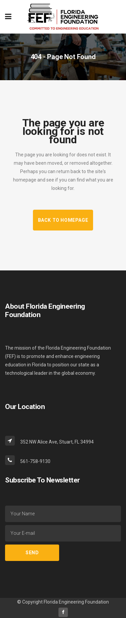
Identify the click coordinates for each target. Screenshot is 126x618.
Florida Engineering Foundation (76, 602)
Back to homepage (63, 220)
